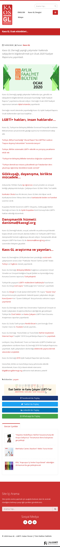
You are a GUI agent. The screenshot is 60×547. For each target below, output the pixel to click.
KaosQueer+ (7, 298)
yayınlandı (6, 301)
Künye (20, 17)
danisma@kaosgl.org (35, 240)
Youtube (19, 327)
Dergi (11, 292)
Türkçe (5, 264)
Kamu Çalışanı (30, 314)
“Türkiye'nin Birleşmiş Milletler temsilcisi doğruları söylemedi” (27, 158)
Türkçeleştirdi (30, 276)
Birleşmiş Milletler (24, 270)
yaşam (16, 379)
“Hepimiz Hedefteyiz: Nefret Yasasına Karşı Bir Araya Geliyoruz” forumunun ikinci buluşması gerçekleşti (35, 437)
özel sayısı (18, 286)
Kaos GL (26, 45)
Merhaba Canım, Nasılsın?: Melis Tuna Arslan (34, 448)
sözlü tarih (47, 257)
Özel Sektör (16, 314)
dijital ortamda (24, 104)
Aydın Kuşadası (27, 210)
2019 (18, 358)
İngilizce (14, 264)
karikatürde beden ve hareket (44, 197)
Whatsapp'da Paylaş (30, 416)
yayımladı (51, 336)
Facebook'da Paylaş (30, 398)
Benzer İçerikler (11, 426)
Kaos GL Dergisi (34, 12)
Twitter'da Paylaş (30, 404)
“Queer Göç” (50, 292)
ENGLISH (21, 12)
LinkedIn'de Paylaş (30, 410)
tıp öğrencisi (28, 185)
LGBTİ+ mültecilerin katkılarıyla (31, 282)
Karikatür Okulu (8, 194)
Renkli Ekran (30, 323)
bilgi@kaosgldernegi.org (12, 370)
